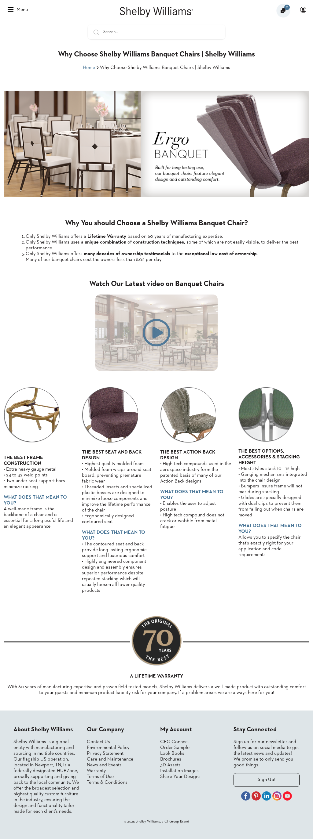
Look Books (172, 753)
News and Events (104, 765)
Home (89, 67)
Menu (18, 9)
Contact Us (98, 742)
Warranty (96, 770)
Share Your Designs (180, 776)
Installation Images (179, 770)
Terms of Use (100, 776)
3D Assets (170, 765)
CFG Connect (174, 742)
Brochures (170, 759)
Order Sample (175, 747)
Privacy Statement (105, 753)
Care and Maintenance (110, 759)
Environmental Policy (108, 747)
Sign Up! (266, 779)
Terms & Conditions (107, 782)
